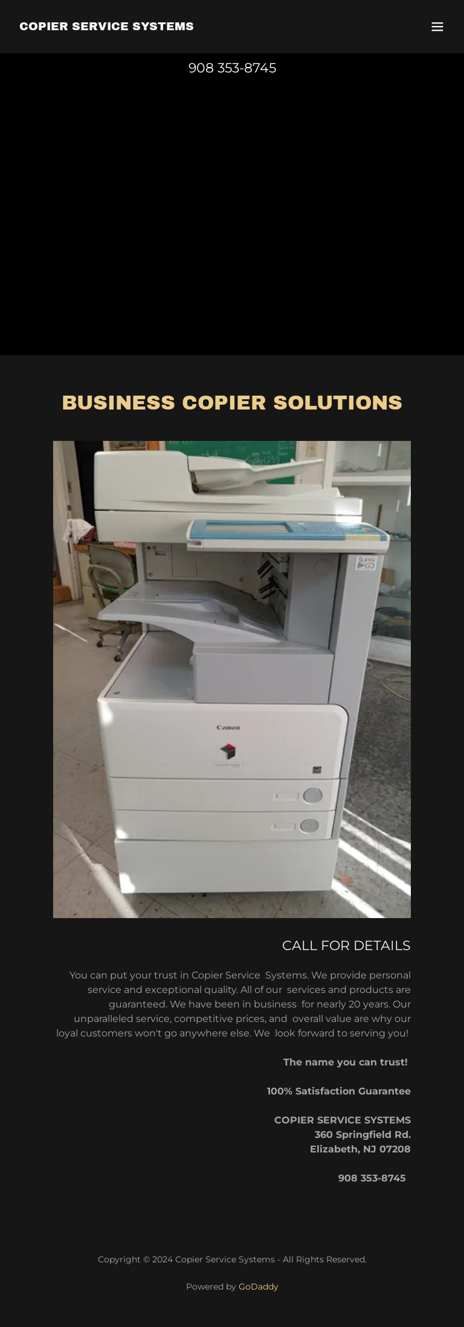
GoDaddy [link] (259, 1286)
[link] (106, 27)
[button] (437, 26)
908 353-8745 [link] (232, 68)
